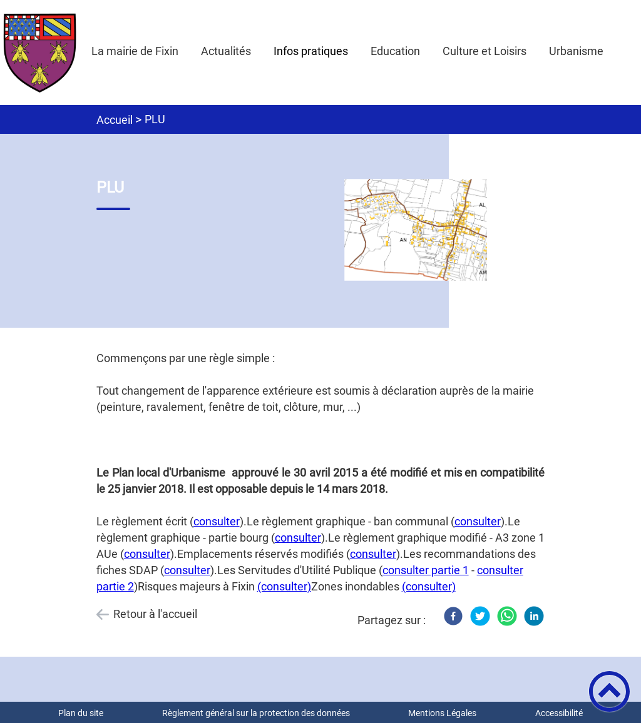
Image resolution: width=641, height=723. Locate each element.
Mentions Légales (442, 713)
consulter (216, 521)
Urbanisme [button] (576, 51)
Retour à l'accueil (155, 613)
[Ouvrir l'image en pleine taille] (421, 231)
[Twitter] (480, 616)
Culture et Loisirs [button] (484, 51)
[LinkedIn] (534, 616)
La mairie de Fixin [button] (134, 51)
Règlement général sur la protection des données (256, 713)
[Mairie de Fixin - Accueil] (40, 52)
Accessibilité (559, 713)
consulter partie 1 (425, 570)
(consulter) (284, 586)
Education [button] (395, 51)
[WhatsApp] (507, 616)
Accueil (114, 119)
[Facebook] (453, 616)
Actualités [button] (226, 51)
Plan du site (80, 713)
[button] (609, 691)
